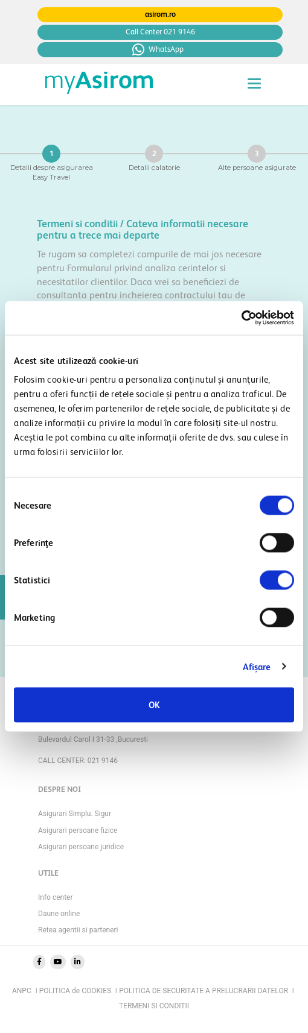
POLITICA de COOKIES (78, 991)
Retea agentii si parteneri (78, 930)
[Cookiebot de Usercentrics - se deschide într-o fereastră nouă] (241, 318)
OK (154, 705)
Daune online (59, 913)
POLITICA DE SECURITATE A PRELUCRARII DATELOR (206, 991)
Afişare (257, 666)
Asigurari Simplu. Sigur (74, 813)
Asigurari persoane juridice (81, 847)
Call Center (160, 31)
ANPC (24, 991)
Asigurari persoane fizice (77, 830)
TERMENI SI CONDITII (154, 1006)
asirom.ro (160, 14)
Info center (55, 897)
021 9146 (103, 760)
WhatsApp (158, 50)
